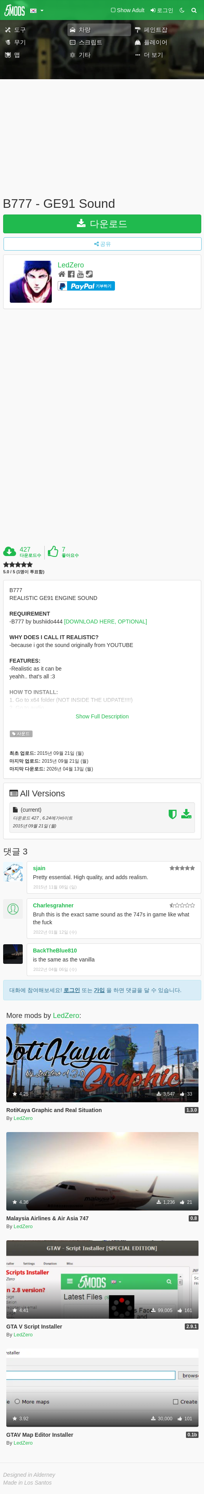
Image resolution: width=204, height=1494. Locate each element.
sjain (39, 868)
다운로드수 (30, 555)
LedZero (71, 265)
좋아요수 (70, 555)
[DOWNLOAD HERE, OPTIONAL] (105, 621)
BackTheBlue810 (55, 950)
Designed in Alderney (29, 1475)
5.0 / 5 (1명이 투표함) (23, 572)
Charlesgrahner (53, 905)
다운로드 (102, 223)
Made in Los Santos (27, 1482)
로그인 (72, 990)
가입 (99, 990)
